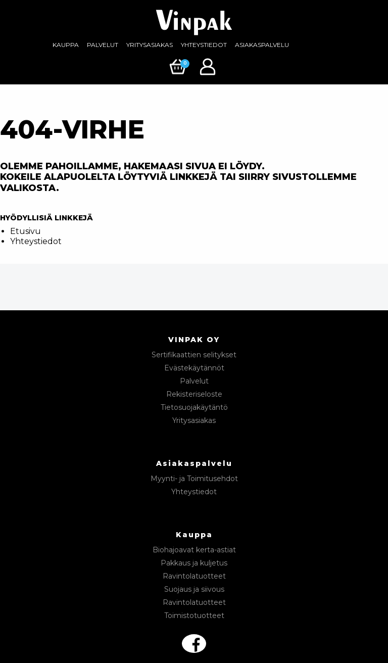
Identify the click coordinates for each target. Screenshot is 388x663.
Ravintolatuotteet (194, 576)
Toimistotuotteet (194, 615)
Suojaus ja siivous (194, 589)
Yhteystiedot (204, 45)
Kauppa (66, 45)
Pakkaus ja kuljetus (194, 562)
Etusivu (25, 231)
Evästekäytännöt (194, 367)
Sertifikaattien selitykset (194, 354)
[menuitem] (65, 45)
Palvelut (102, 45)
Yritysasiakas (149, 45)
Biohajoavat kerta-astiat (194, 549)
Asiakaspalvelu (262, 45)
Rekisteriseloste (194, 394)
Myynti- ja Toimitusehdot (194, 478)
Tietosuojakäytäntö (194, 407)
